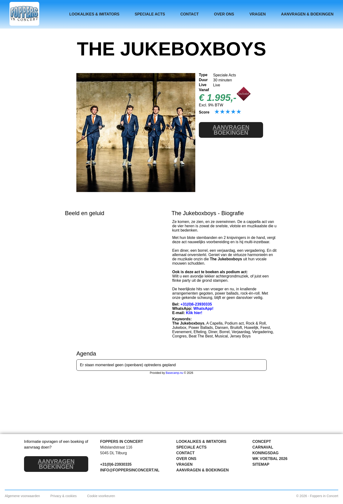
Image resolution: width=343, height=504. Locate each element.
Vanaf (204, 90)
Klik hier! (194, 313)
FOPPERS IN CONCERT (121, 442)
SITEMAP (260, 464)
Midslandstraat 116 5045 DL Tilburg (116, 450)
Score (204, 112)
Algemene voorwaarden (22, 496)
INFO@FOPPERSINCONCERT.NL (129, 470)
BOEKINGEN (231, 130)
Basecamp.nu (174, 373)
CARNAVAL (262, 447)
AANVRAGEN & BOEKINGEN (307, 14)
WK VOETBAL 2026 (269, 459)
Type (203, 75)
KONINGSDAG (265, 453)
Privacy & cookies (63, 496)
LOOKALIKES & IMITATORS (94, 14)
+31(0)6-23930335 (196, 304)
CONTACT (189, 14)
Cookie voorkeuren (101, 496)
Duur (203, 80)
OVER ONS (224, 14)
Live (202, 85)
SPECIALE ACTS (150, 14)
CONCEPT (261, 442)
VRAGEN (258, 14)
